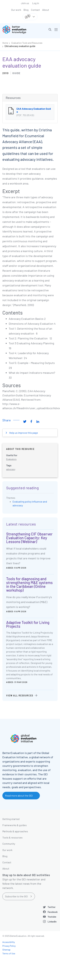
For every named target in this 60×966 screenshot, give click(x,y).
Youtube (52, 916)
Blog (26, 9)
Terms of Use (8, 953)
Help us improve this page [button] (23, 432)
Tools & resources (12, 837)
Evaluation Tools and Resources (26, 42)
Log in (35, 3)
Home (5, 42)
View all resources (19, 695)
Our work (16, 9)
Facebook (53, 911)
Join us (25, 3)
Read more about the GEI (19, 795)
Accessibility (8, 942)
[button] (50, 29)
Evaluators (11, 459)
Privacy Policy (9, 945)
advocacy (10, 469)
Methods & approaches (15, 831)
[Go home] (17, 29)
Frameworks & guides (14, 825)
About (45, 9)
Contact (35, 9)
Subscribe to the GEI (16, 896)
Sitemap (6, 949)
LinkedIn (52, 921)
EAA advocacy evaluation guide (20, 46)
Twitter (52, 907)
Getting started (11, 818)
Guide (16, 73)
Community (8, 843)
